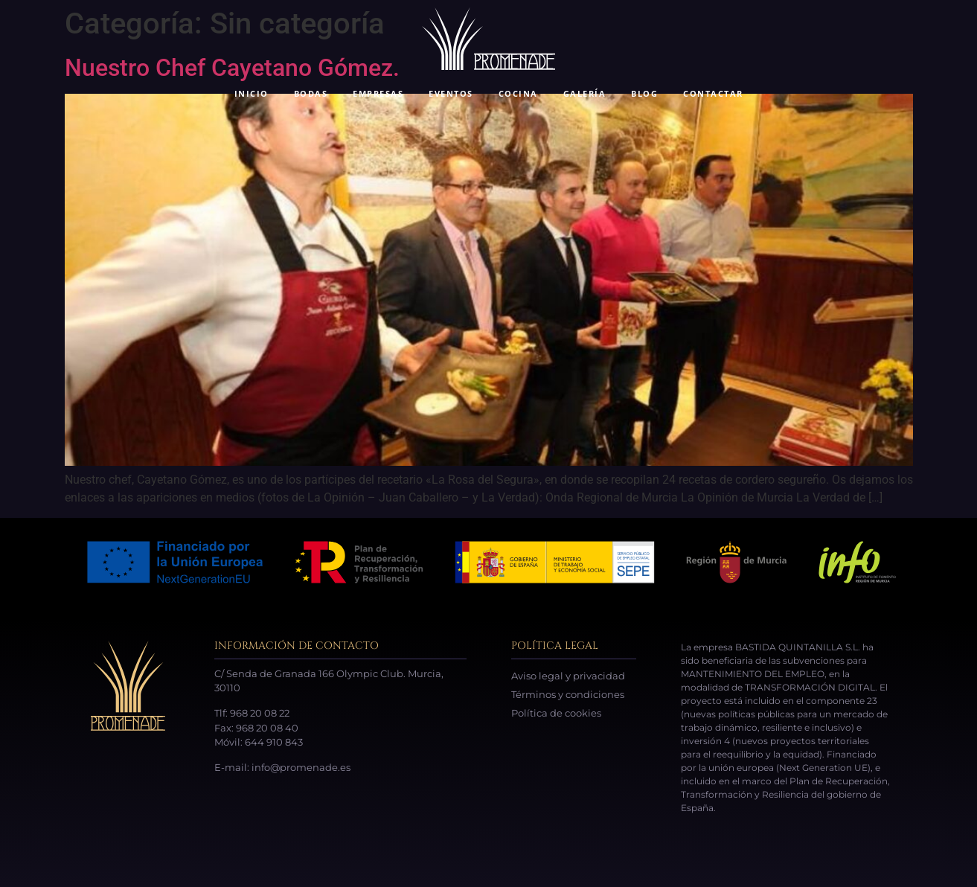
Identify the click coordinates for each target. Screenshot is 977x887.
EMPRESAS (378, 93)
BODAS (311, 93)
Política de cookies (556, 713)
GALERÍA (584, 93)
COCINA (518, 93)
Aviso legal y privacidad (568, 676)
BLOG (644, 93)
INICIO (251, 93)
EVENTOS (451, 93)
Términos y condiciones (567, 694)
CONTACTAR (713, 93)
